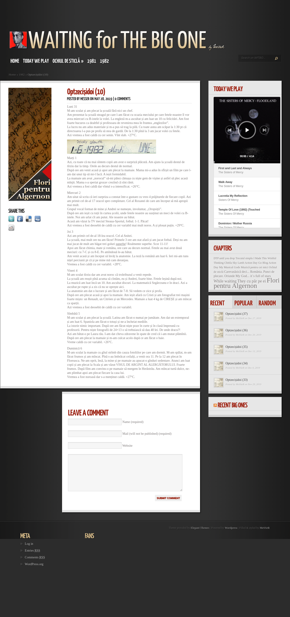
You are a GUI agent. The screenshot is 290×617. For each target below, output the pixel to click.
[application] (247, 130)
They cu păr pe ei (251, 281)
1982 (22, 74)
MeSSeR (240, 318)
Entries (32, 557)
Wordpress (231, 534)
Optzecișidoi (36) (236, 330)
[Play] (247, 130)
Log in (29, 550)
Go (260, 262)
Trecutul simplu (244, 258)
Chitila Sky (230, 262)
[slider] (247, 162)
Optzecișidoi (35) (236, 347)
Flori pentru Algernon (247, 283)
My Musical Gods (229, 267)
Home (12, 74)
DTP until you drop (224, 258)
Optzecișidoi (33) (236, 380)
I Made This (260, 258)
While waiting (225, 281)
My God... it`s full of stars (253, 276)
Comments (35, 564)
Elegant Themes (200, 534)
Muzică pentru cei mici (254, 267)
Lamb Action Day (247, 262)
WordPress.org (34, 571)
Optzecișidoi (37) (236, 314)
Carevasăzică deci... (236, 271)
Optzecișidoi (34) (236, 363)
